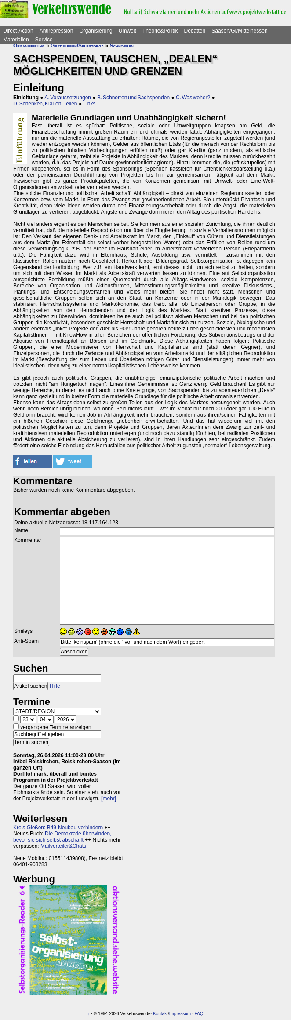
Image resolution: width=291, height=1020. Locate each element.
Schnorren (122, 46)
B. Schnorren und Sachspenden (133, 97)
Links (89, 104)
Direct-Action (18, 31)
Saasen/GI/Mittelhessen (239, 31)
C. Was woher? (193, 97)
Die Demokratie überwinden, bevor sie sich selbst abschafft (62, 837)
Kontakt (160, 1013)
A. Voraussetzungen (67, 97)
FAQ (199, 1013)
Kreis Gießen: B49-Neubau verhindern (58, 827)
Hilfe (55, 686)
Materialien (16, 39)
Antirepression (56, 31)
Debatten (195, 31)
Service (44, 39)
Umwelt (127, 31)
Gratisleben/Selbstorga (77, 46)
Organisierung (95, 31)
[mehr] (108, 798)
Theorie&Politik (160, 31)
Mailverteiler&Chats (63, 846)
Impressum (180, 1013)
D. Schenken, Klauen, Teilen (45, 104)
